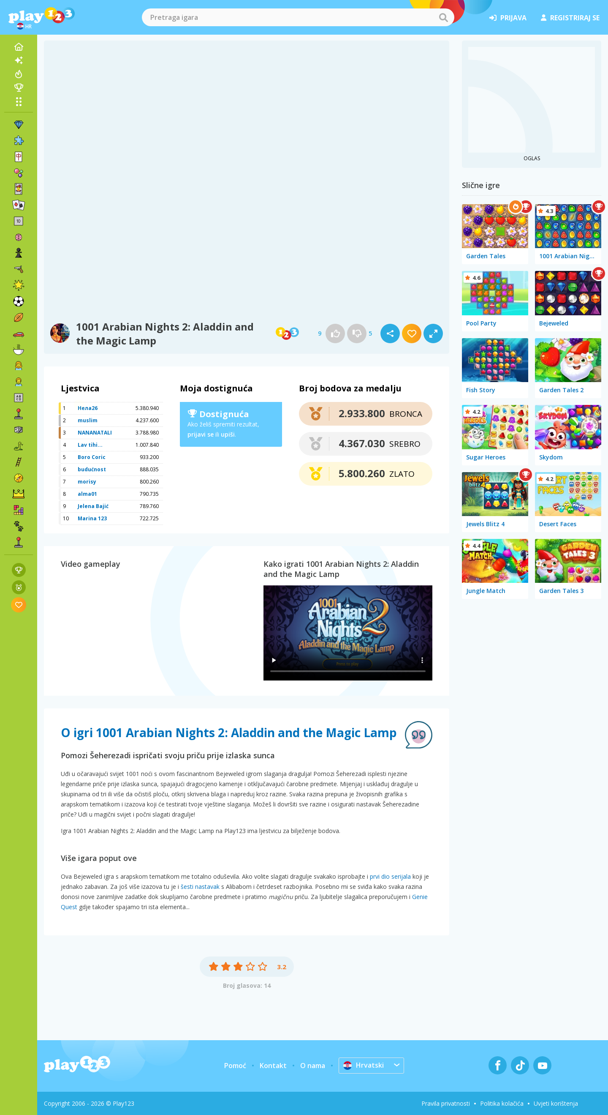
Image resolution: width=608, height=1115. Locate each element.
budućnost (92, 469)
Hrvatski (363, 1065)
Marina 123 (92, 518)
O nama (312, 1065)
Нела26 (88, 408)
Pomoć (235, 1065)
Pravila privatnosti (445, 1103)
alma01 (87, 493)
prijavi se (200, 434)
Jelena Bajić (93, 506)
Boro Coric (92, 457)
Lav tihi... (90, 444)
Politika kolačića (502, 1103)
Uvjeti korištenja (556, 1103)
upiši (228, 434)
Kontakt (273, 1065)
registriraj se (570, 17)
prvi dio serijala (390, 876)
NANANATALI (95, 432)
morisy (87, 481)
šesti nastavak (200, 887)
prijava (508, 17)
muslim (88, 420)
